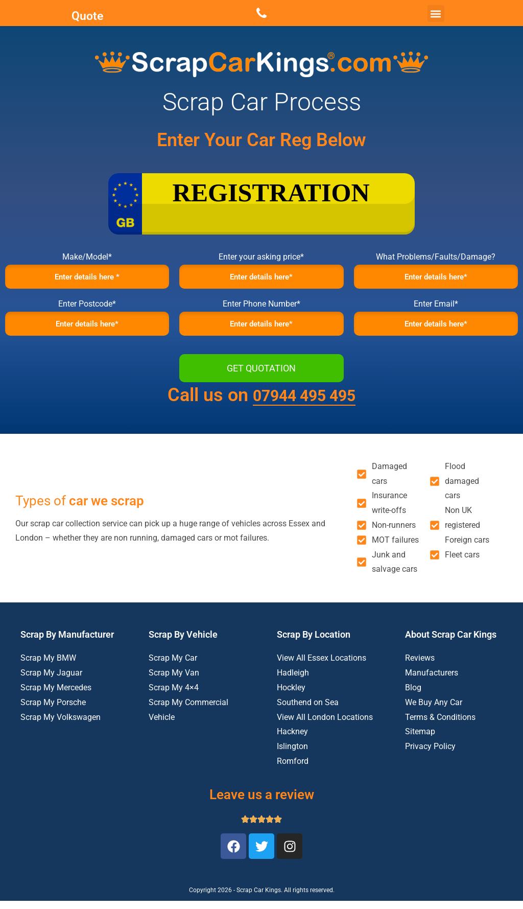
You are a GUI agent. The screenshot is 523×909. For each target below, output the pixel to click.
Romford (292, 769)
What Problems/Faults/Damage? (435, 257)
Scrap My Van (174, 680)
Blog (413, 695)
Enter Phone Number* (261, 308)
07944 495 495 (304, 403)
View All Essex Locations (321, 666)
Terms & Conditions (440, 725)
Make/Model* (87, 257)
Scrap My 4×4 (174, 695)
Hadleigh (293, 680)
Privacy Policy (430, 754)
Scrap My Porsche (53, 710)
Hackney (292, 739)
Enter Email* (436, 308)
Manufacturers (431, 680)
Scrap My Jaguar (51, 680)
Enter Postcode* (87, 308)
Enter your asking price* (261, 257)
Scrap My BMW (48, 666)
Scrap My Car (173, 666)
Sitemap (420, 739)
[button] (435, 13)
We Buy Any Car (433, 710)
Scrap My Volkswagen (60, 725)
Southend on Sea (308, 710)
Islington (292, 754)
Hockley (291, 695)
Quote (87, 15)
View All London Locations (325, 725)
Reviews (420, 666)
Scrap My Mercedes (55, 695)
